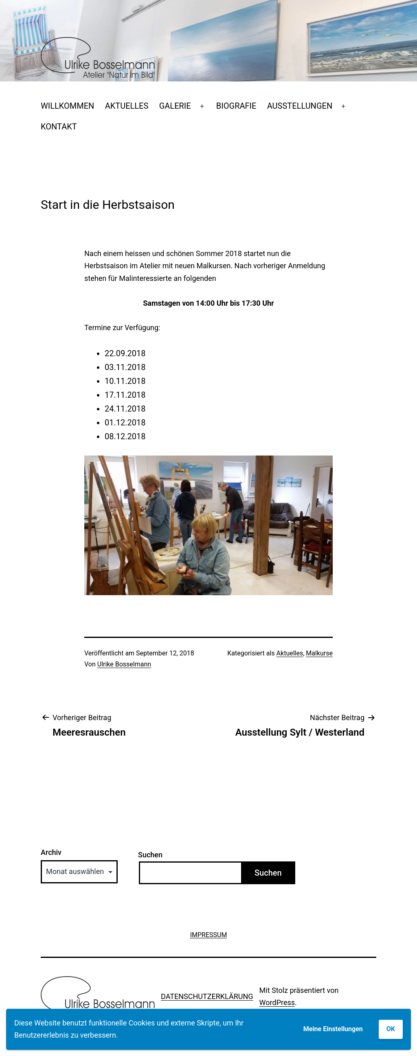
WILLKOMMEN (67, 106)
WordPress (277, 1002)
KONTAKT (59, 126)
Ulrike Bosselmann (124, 664)
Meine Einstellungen (333, 1029)
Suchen (150, 854)
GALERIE (175, 106)
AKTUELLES (127, 106)
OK (390, 1029)
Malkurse (319, 653)
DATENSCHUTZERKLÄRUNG (207, 996)
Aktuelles (290, 653)
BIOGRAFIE (236, 106)
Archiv (51, 852)
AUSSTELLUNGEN (299, 106)
